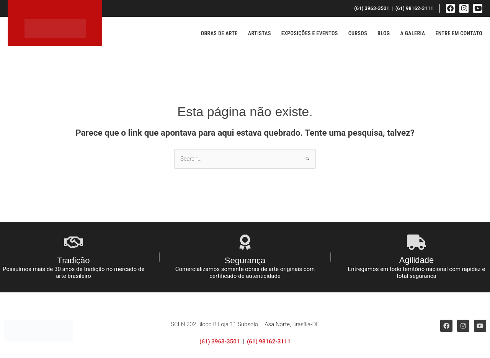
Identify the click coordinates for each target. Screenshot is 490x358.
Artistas (259, 33)
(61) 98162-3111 (269, 341)
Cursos (357, 33)
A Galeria (412, 33)
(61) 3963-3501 (219, 341)
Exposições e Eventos (309, 33)
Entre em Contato (458, 33)
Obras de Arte (219, 33)
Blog (383, 33)
